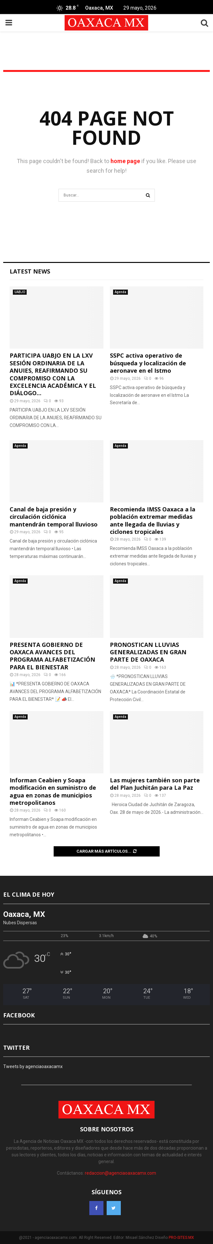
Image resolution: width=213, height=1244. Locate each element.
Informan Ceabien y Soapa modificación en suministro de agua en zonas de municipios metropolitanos (53, 791)
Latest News (30, 271)
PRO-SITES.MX (181, 1237)
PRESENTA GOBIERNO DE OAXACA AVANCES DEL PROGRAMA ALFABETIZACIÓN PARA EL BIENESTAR (52, 656)
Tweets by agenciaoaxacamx (33, 1066)
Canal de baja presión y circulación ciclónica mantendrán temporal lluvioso (54, 516)
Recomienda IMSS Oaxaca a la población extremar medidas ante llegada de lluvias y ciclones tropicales (152, 520)
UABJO (19, 292)
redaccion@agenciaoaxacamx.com (120, 1173)
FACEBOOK (19, 1015)
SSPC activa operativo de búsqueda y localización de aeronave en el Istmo (148, 363)
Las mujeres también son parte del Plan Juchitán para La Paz (155, 783)
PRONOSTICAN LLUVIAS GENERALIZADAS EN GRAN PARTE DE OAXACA (148, 652)
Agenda (120, 292)
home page (125, 161)
